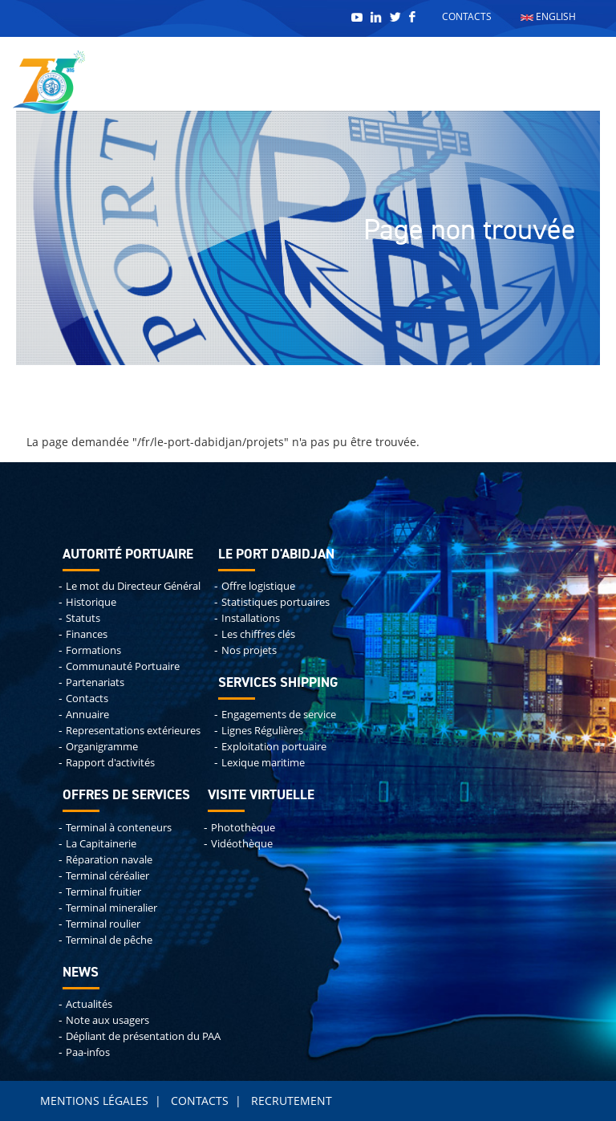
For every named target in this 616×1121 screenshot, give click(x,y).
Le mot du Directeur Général (133, 586)
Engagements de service (278, 714)
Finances (86, 634)
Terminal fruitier (103, 892)
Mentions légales (94, 1100)
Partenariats (95, 682)
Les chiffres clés (258, 634)
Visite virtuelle (261, 795)
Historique (91, 602)
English (548, 16)
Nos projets (249, 650)
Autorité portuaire (128, 555)
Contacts (467, 16)
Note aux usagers (107, 1020)
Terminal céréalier (107, 876)
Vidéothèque (242, 844)
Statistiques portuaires (275, 602)
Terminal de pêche (109, 940)
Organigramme (102, 746)
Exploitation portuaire (273, 746)
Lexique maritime (263, 763)
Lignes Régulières (262, 730)
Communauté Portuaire (123, 666)
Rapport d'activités (110, 763)
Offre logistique (258, 586)
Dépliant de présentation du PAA (143, 1036)
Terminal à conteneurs (119, 828)
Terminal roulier (103, 924)
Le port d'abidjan (276, 555)
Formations (93, 650)
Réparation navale (109, 860)
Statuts (83, 618)
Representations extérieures (133, 730)
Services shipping (278, 683)
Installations (250, 618)
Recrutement (291, 1100)
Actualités (89, 1004)
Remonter (0, 3)
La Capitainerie (101, 844)
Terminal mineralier (111, 908)
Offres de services (126, 795)
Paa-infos (88, 1052)
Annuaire (87, 714)
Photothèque (243, 828)
